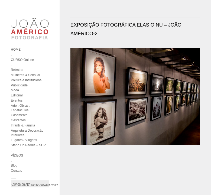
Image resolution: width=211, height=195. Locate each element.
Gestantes (18, 120)
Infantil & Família (23, 125)
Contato (16, 171)
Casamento (19, 115)
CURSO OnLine (22, 60)
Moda (15, 90)
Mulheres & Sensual (25, 75)
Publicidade (19, 85)
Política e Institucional (26, 80)
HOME (16, 49)
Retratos (17, 70)
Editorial (16, 95)
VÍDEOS (17, 155)
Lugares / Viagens (24, 140)
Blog (14, 165)
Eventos (16, 100)
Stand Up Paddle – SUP (28, 145)
